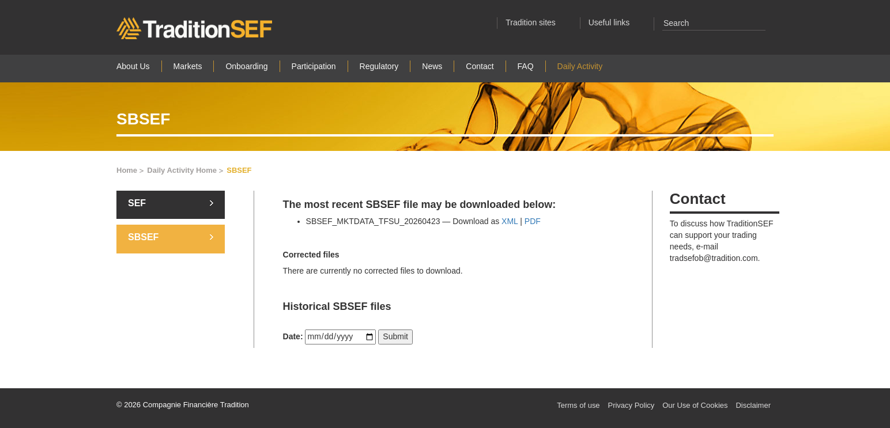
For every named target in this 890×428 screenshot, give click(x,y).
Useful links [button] (616, 22)
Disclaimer (753, 405)
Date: (293, 336)
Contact (479, 66)
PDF (533, 221)
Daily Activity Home (185, 170)
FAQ (526, 66)
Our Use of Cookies (694, 405)
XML (509, 221)
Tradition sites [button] (538, 22)
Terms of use (578, 405)
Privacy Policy (631, 405)
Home (130, 170)
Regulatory (379, 66)
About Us (133, 66)
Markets (188, 66)
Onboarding (246, 66)
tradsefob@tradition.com (714, 258)
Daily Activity (580, 66)
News (432, 66)
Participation (314, 66)
